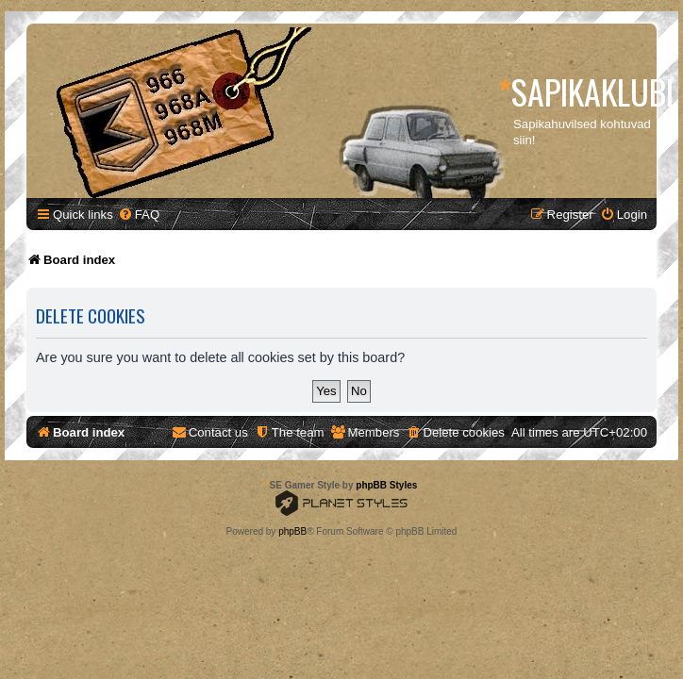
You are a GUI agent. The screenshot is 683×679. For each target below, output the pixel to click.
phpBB (292, 531)
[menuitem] (138, 214)
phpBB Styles (386, 485)
